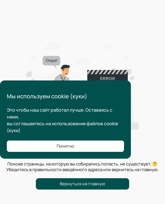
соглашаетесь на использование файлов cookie (65, 123)
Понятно (65, 146)
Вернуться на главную (82, 184)
